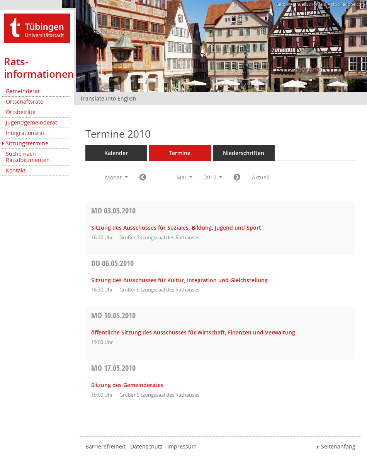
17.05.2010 (113, 368)
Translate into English (108, 98)
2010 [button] (213, 177)
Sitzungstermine (27, 143)
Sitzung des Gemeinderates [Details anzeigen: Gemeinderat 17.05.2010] (127, 385)
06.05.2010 (112, 263)
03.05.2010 (113, 210)
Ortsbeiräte (21, 112)
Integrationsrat (25, 132)
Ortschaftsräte (24, 101)
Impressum (182, 446)
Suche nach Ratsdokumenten (28, 157)
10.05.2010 (113, 315)
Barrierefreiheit (105, 446)
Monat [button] (116, 177)
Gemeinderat (23, 91)
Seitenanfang (338, 446)
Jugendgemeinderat (31, 122)
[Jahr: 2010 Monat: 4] (143, 177)
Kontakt (15, 170)
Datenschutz (146, 446)
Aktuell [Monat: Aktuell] (261, 177)
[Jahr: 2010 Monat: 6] (237, 177)
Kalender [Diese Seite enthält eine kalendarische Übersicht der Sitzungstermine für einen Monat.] (116, 153)
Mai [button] (184, 177)
